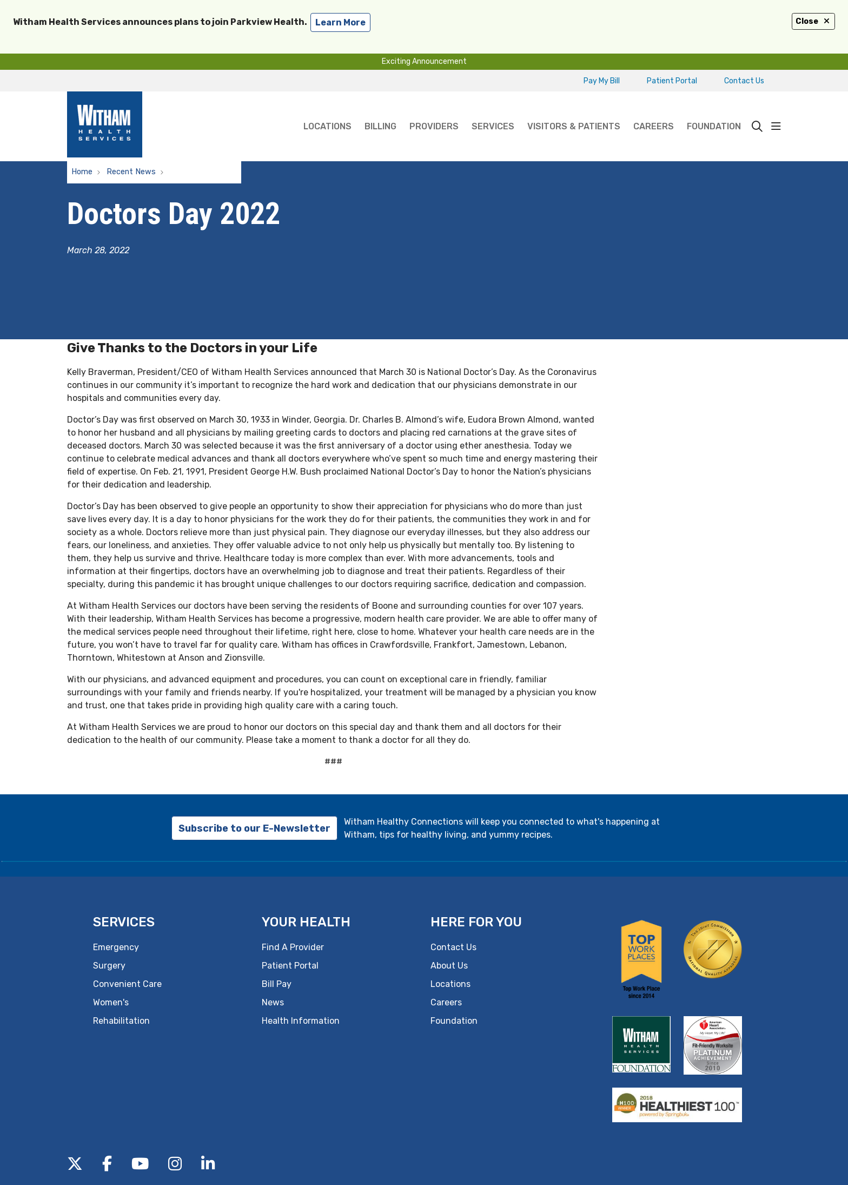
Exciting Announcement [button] (424, 61)
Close (813, 21)
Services (493, 111)
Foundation (713, 111)
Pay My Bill (602, 80)
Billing (380, 111)
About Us (449, 965)
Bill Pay (277, 984)
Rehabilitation (121, 1021)
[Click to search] (757, 126)
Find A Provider (293, 947)
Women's (111, 1002)
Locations (327, 111)
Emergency (116, 947)
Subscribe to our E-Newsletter (254, 828)
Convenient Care (127, 984)
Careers (653, 111)
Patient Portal (672, 80)
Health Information (301, 1021)
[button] (776, 126)
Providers (434, 111)
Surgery (109, 965)
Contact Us (744, 80)
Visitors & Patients (574, 111)
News (273, 1002)
